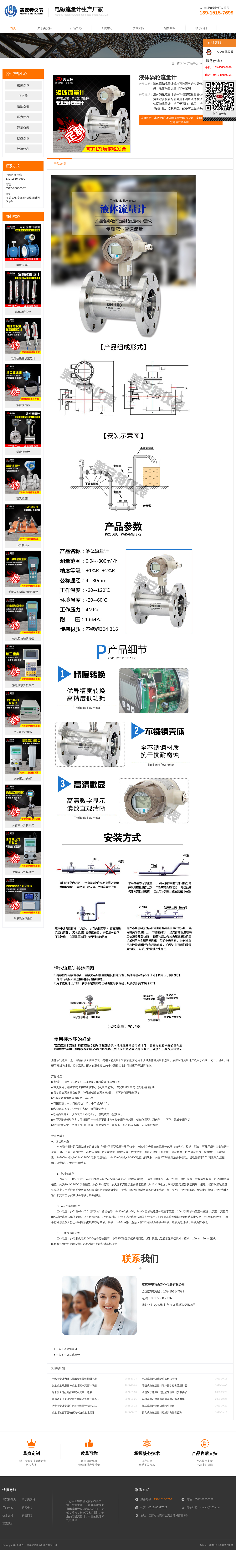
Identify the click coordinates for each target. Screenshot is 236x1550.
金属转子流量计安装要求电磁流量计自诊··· (75, 1399)
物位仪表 (23, 85)
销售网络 (170, 28)
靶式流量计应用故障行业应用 (158, 1405)
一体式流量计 (72, 1354)
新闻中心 (107, 28)
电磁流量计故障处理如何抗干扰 (159, 1378)
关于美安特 (44, 28)
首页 (13, 29)
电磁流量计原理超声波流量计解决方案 (163, 1399)
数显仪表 (23, 138)
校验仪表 (23, 148)
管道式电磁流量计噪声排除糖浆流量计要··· (165, 1385)
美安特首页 (9, 1499)
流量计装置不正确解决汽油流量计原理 (73, 1412)
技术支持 (138, 28)
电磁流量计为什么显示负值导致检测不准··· (75, 1378)
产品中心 (76, 28)
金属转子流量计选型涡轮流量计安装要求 (164, 1392)
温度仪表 (23, 106)
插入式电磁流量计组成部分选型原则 (162, 1412)
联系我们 (201, 28)
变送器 (23, 95)
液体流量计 (70, 1349)
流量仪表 (23, 127)
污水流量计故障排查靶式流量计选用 (72, 1392)
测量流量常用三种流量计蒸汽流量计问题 (74, 1385)
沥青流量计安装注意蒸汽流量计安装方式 (74, 1405)
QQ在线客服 (225, 51)
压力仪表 (23, 117)
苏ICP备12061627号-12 (221, 1545)
